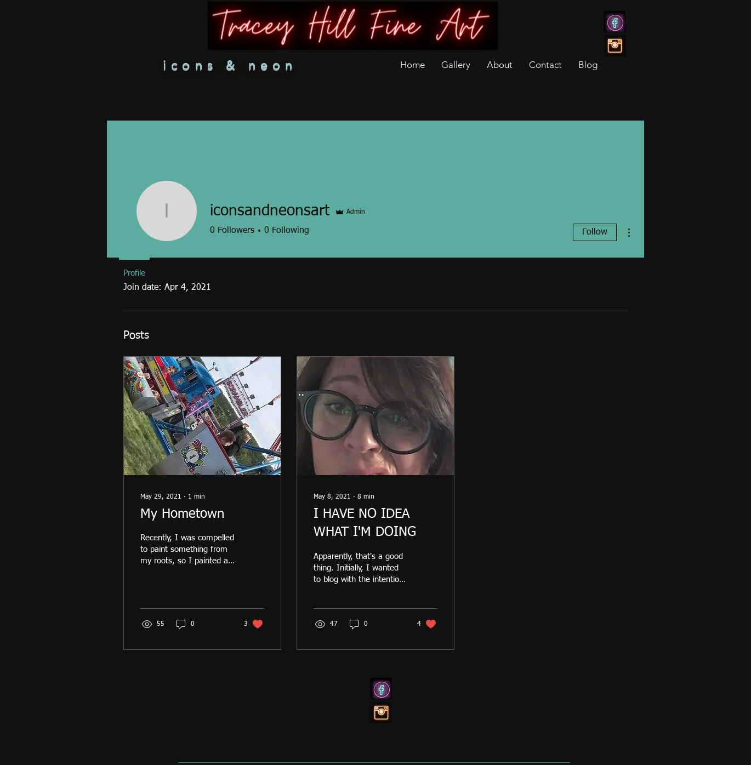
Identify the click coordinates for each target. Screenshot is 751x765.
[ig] (614, 45)
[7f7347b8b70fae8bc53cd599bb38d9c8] (614, 21)
